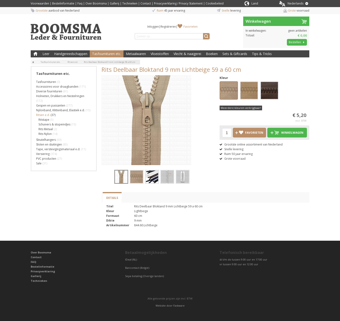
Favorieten (190, 27)
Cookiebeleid (215, 3)
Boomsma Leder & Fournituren (35, 53)
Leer (45, 53)
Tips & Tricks (262, 53)
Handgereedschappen (70, 53)
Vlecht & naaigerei (187, 53)
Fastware (179, 305)
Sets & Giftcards (234, 53)
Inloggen (153, 27)
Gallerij (114, 3)
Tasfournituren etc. (106, 53)
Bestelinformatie (63, 3)
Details (112, 198)
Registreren (168, 27)
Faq (79, 3)
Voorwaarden (40, 3)
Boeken (212, 53)
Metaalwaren (136, 53)
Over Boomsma (96, 3)
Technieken (129, 3)
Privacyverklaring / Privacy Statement (178, 3)
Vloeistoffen (160, 53)
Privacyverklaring (43, 271)
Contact (145, 3)
